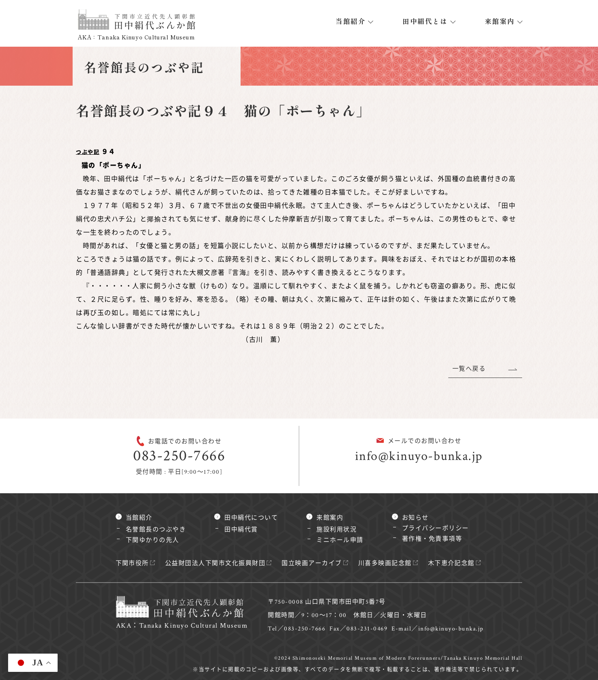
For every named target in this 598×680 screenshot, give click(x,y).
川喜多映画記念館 (385, 563)
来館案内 (500, 21)
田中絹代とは (424, 21)
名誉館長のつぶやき (156, 529)
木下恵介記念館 (451, 563)
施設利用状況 (336, 529)
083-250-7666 (179, 456)
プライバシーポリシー (435, 528)
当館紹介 (351, 21)
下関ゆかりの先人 (152, 540)
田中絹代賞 (241, 529)
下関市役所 (132, 563)
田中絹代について (251, 518)
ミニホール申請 (340, 540)
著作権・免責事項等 (432, 539)
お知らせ (415, 518)
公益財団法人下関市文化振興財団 (215, 563)
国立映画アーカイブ (312, 563)
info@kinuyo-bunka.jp (419, 456)
